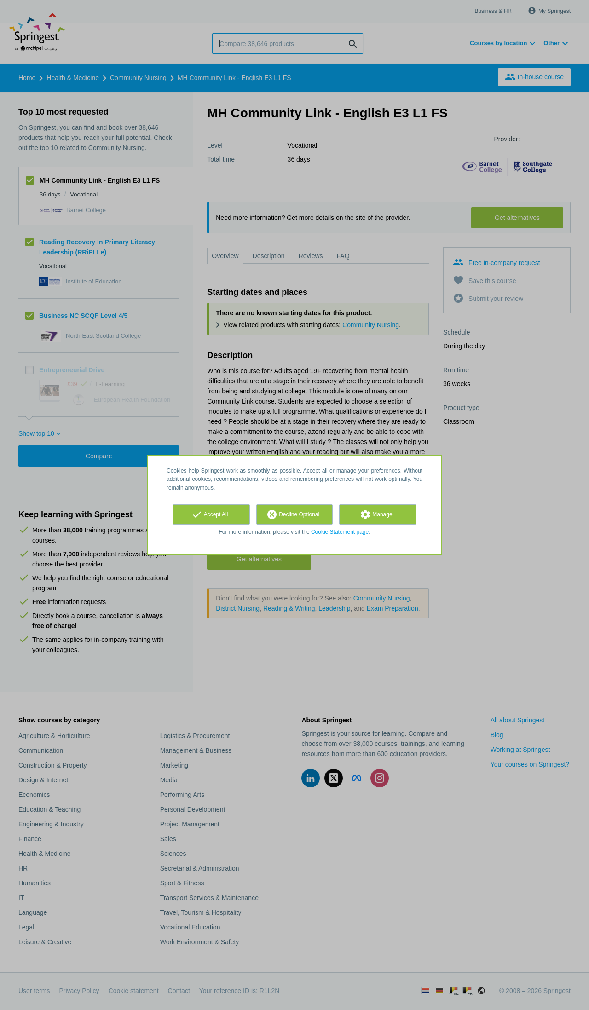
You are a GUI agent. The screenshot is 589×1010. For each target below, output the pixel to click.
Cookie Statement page (340, 532)
